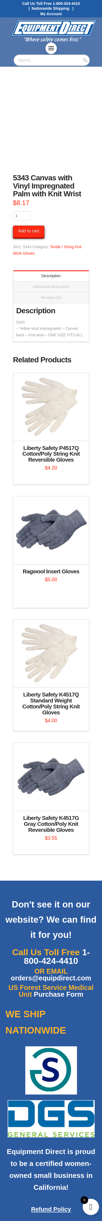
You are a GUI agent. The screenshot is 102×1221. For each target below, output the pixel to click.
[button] (51, 48)
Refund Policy (51, 1209)
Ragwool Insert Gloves (51, 571)
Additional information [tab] (51, 287)
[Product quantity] (22, 215)
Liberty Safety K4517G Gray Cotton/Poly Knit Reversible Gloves (51, 824)
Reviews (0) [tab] (51, 297)
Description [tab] (50, 276)
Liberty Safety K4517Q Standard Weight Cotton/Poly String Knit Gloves (51, 703)
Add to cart (28, 231)
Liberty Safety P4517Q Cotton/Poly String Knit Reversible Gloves (51, 454)
